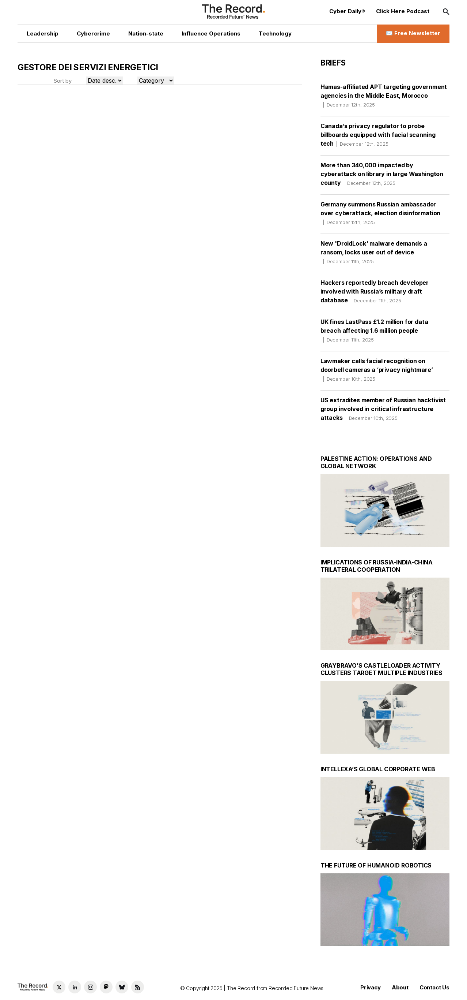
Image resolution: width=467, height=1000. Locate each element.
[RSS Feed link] (137, 987)
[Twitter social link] (59, 987)
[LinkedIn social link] (74, 987)
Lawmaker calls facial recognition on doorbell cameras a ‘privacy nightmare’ (376, 369)
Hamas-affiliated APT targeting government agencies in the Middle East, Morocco (383, 95)
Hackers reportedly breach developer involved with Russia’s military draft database (374, 291)
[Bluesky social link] (121, 987)
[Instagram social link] (90, 987)
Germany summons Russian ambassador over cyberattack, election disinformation (380, 213)
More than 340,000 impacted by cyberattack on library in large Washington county (381, 173)
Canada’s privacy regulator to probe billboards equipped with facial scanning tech (378, 134)
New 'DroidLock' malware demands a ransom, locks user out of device (373, 252)
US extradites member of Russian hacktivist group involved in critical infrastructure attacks (383, 408)
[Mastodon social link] (106, 987)
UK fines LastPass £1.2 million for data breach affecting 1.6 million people (374, 330)
